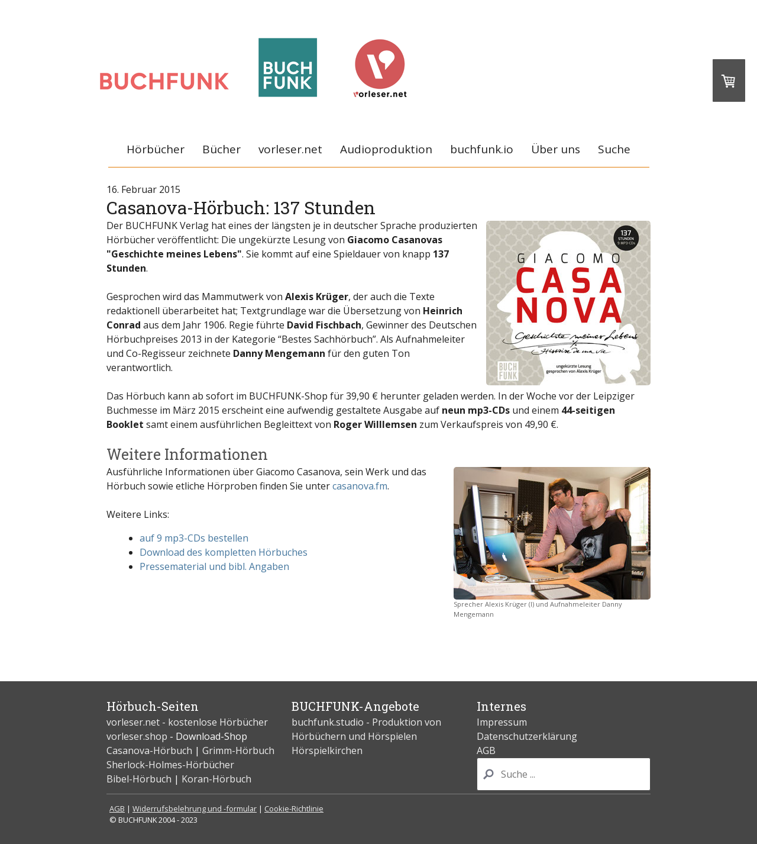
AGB (486, 750)
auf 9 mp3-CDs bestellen (194, 538)
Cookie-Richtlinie (293, 808)
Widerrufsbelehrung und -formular (194, 808)
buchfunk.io (481, 149)
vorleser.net (290, 149)
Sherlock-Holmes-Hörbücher (170, 764)
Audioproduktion (386, 149)
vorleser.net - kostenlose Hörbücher (188, 722)
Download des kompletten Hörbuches (224, 552)
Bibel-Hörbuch (139, 778)
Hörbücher (156, 149)
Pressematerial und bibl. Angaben (214, 566)
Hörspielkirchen (327, 750)
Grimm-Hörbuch (238, 750)
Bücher (221, 149)
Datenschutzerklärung (527, 736)
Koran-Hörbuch (216, 778)
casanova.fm (359, 485)
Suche (614, 149)
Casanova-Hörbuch (149, 750)
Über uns (555, 149)
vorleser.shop (136, 736)
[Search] (564, 774)
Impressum (502, 722)
